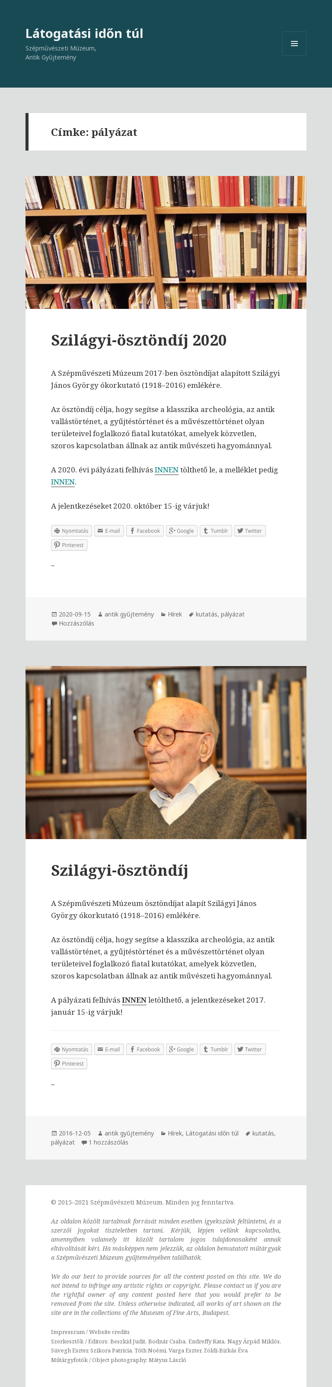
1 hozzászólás (108, 1142)
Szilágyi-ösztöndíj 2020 (139, 340)
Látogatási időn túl (85, 33)
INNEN (63, 482)
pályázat (233, 614)
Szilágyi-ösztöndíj (119, 870)
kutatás (206, 614)
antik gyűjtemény (129, 614)
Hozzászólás (76, 623)
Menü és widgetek (294, 55)
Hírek (175, 614)
